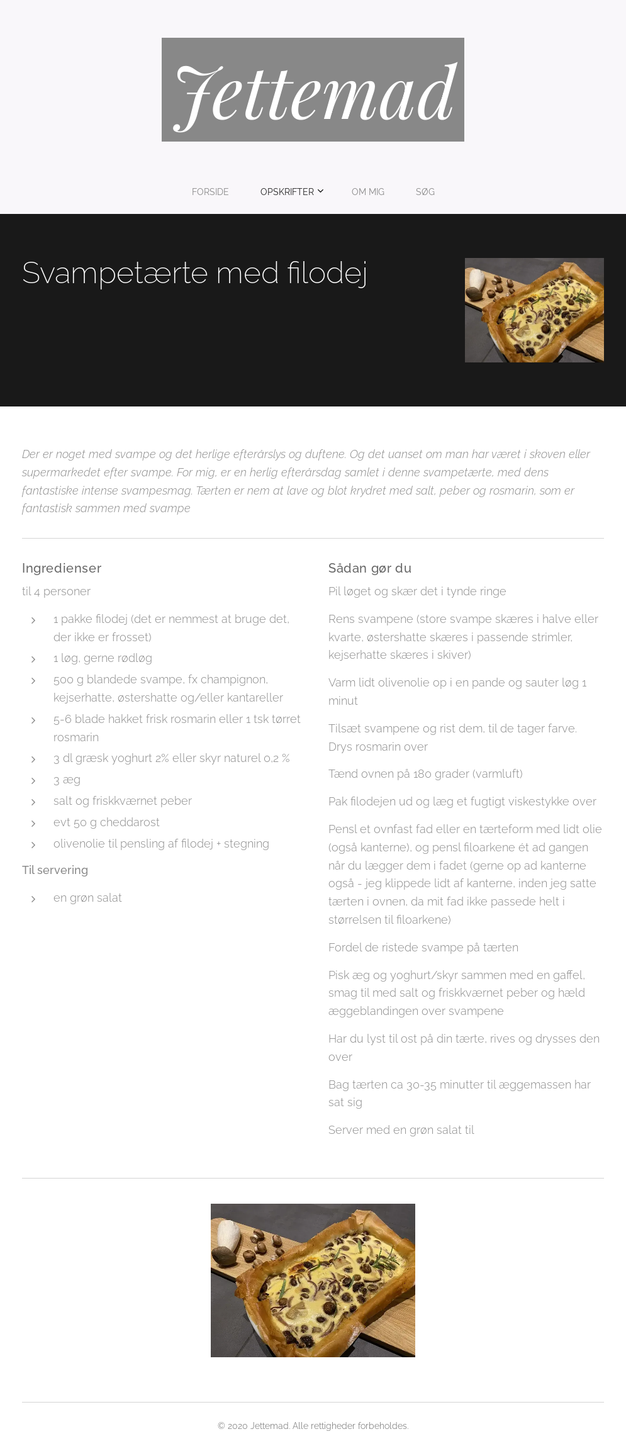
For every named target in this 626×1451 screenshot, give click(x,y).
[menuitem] (271, 192)
